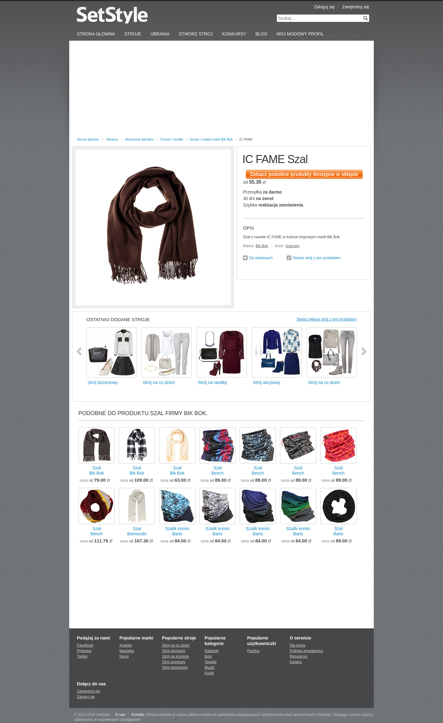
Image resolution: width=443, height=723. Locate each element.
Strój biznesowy (175, 667)
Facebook (85, 645)
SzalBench (217, 470)
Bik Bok (262, 246)
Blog (261, 33)
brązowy (293, 246)
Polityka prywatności (306, 651)
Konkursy (234, 33)
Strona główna (87, 139)
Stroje (132, 33)
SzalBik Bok (96, 470)
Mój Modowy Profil (300, 33)
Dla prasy (297, 645)
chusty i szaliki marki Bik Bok (211, 139)
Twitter (82, 656)
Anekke (125, 645)
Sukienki (211, 651)
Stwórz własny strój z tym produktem (327, 319)
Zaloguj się (324, 6)
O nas (120, 715)
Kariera (296, 662)
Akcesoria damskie (139, 139)
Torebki (211, 662)
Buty (208, 656)
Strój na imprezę (175, 656)
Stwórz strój (196, 33)
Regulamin (298, 656)
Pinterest (84, 651)
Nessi (124, 656)
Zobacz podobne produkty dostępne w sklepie (304, 174)
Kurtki (209, 673)
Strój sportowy (174, 662)
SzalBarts (338, 531)
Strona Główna (96, 33)
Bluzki (209, 667)
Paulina (253, 651)
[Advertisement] (221, 90)
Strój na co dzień (176, 645)
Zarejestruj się (355, 6)
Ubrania (160, 33)
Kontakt (137, 715)
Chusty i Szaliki (171, 139)
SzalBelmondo (136, 531)
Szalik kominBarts (177, 531)
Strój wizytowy (174, 651)
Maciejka (126, 651)
